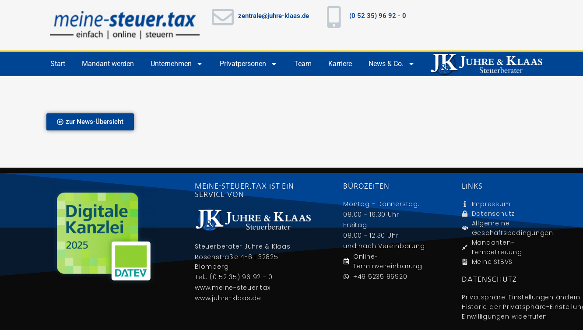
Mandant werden (108, 64)
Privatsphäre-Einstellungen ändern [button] (521, 297)
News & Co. (392, 64)
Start (57, 64)
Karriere (340, 64)
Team (303, 64)
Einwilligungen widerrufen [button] (504, 316)
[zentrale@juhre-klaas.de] (223, 17)
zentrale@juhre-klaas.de (273, 16)
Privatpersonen (248, 64)
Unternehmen (177, 64)
